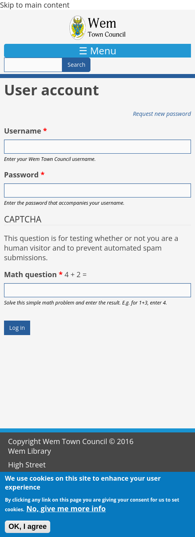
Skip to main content (35, 5)
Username (25, 131)
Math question (33, 274)
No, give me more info (66, 512)
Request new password (162, 113)
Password (24, 174)
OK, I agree (27, 530)
